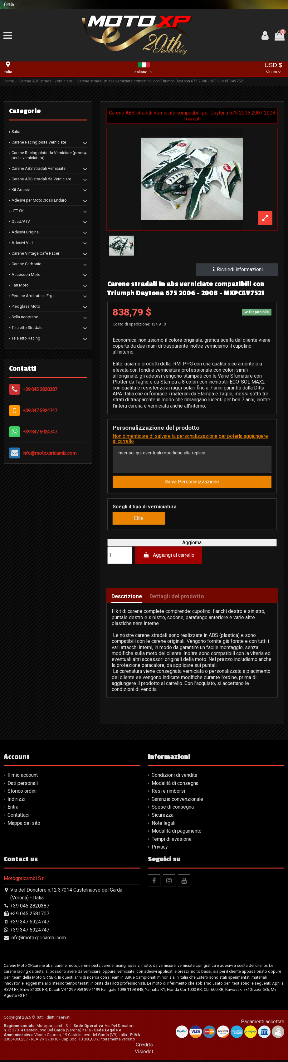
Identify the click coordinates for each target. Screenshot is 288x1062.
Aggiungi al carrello (168, 557)
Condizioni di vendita (174, 777)
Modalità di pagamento (177, 833)
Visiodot (144, 1054)
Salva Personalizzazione (192, 484)
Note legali (163, 825)
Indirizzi (16, 801)
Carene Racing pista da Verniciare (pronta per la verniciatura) (49, 155)
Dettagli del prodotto (176, 599)
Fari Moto (20, 285)
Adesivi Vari (22, 242)
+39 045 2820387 (39, 389)
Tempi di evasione (172, 841)
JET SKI (18, 210)
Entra (12, 809)
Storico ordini (22, 793)
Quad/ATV (21, 221)
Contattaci (18, 817)
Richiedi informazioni (237, 269)
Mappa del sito (23, 825)
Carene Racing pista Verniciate (39, 142)
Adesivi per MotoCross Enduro (39, 200)
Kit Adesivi (21, 189)
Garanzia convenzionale (177, 801)
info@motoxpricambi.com (49, 453)
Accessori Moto (26, 274)
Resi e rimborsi (168, 793)
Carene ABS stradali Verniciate (39, 168)
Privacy (160, 849)
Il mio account (22, 777)
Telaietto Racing (26, 338)
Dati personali (22, 785)
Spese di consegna (173, 809)
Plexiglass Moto (26, 306)
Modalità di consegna (175, 785)
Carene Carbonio (26, 264)
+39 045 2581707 (29, 916)
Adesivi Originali (26, 232)
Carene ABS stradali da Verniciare (41, 179)
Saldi (16, 131)
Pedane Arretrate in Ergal (34, 295)
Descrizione (126, 599)
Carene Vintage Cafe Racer (35, 253)
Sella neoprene (25, 317)
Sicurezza (162, 817)
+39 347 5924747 (39, 411)
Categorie (25, 111)
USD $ (273, 69)
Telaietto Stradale (27, 327)
